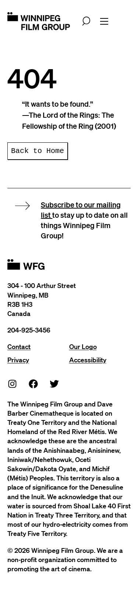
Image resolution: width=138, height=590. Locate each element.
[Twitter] (54, 383)
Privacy (18, 360)
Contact (19, 346)
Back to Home (37, 151)
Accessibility (87, 360)
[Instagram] (12, 383)
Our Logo (83, 346)
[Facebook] (33, 383)
